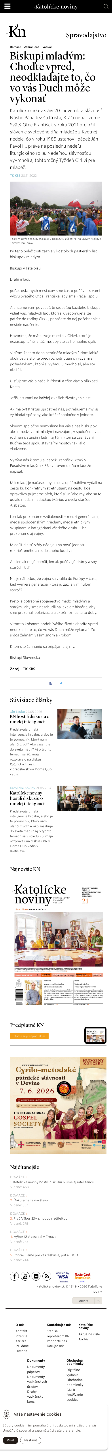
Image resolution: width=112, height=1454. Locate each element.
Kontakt (21, 1331)
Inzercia (21, 1336)
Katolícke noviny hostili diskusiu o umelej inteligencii (28, 798)
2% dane (22, 1346)
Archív (83, 1300)
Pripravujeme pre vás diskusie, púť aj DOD (46, 1255)
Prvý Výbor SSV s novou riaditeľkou (41, 1218)
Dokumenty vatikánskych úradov (37, 1382)
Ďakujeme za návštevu (31, 1200)
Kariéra (20, 1341)
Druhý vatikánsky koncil (35, 1396)
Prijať (10, 1440)
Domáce (17, 1177)
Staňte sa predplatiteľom (29, 1036)
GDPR (70, 1390)
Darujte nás (55, 1346)
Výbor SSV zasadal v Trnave (35, 1236)
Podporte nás (57, 1341)
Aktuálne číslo (89, 1334)
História (21, 1351)
